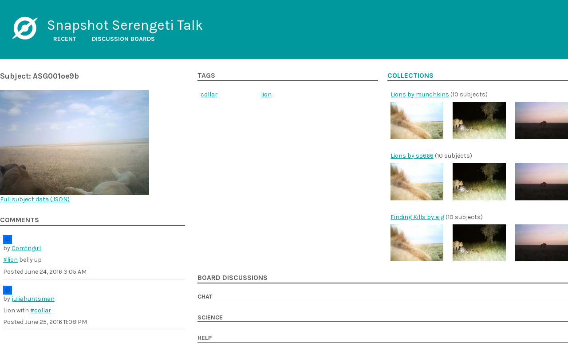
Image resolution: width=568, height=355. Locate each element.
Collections (410, 76)
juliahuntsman (33, 299)
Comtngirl (26, 248)
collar (209, 94)
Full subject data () (35, 199)
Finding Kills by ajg (417, 217)
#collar (40, 310)
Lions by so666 (412, 156)
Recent (64, 39)
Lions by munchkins (419, 94)
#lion (10, 259)
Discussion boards (123, 39)
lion (266, 94)
